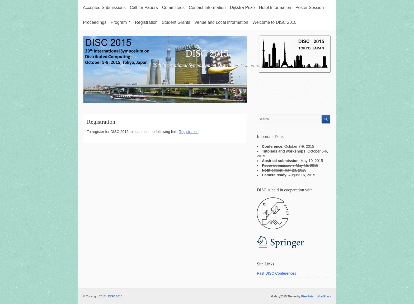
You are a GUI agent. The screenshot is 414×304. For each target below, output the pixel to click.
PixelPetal (307, 296)
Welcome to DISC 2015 (274, 22)
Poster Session (309, 7)
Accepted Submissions (104, 7)
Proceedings (94, 22)
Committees (173, 7)
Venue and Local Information (221, 22)
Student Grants (176, 22)
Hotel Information (275, 7)
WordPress (324, 296)
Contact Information (207, 7)
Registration (146, 22)
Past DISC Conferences (276, 273)
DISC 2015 (206, 53)
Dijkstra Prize (242, 7)
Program (121, 22)
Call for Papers (144, 7)
